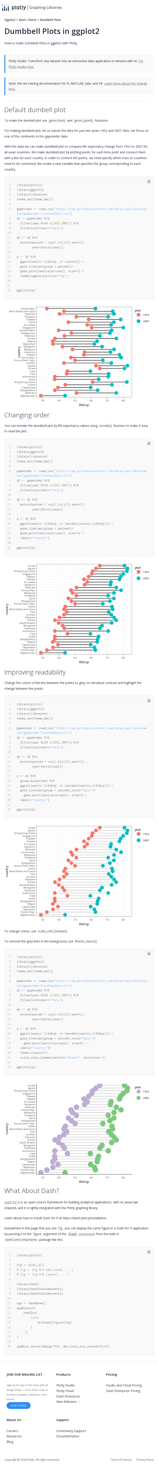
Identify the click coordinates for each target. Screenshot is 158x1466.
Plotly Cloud (65, 1391)
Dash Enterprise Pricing (123, 1391)
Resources (14, 1436)
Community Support (71, 1431)
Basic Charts (27, 20)
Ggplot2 (10, 20)
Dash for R (12, 1202)
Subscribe (19, 1405)
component (81, 1234)
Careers (12, 1431)
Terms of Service (121, 1460)
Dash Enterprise (68, 1396)
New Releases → (68, 1401)
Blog (10, 1442)
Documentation (67, 1436)
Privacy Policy (145, 1460)
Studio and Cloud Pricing (124, 1385)
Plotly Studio (65, 1385)
